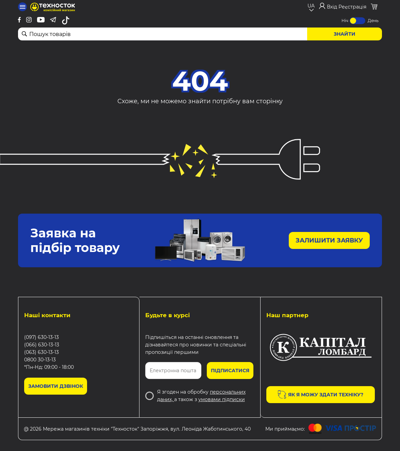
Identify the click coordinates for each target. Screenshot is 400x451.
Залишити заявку (329, 240)
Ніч (344, 20)
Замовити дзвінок (55, 386)
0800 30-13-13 (40, 360)
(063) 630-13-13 (41, 352)
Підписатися (230, 370)
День (373, 20)
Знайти (344, 34)
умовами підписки (221, 399)
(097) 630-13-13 (41, 337)
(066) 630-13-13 (41, 345)
